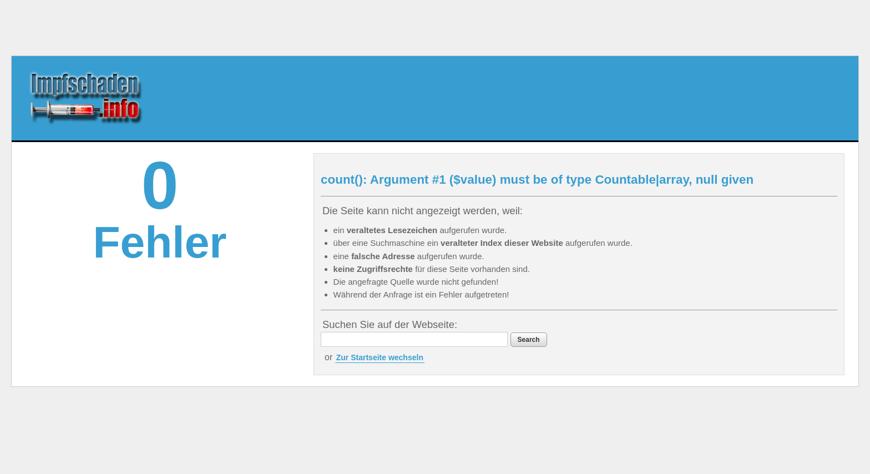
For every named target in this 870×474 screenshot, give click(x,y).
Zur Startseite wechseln (379, 357)
